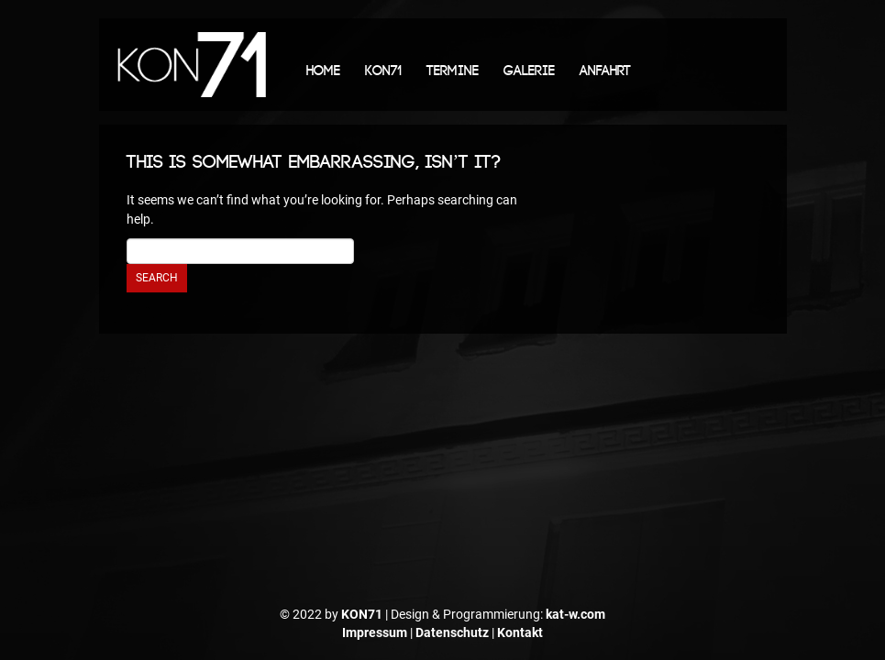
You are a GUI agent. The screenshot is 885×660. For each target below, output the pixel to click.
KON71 (383, 71)
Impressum (374, 632)
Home (323, 71)
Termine (452, 71)
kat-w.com (575, 614)
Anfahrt (605, 71)
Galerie (529, 71)
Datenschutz (452, 632)
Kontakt (520, 632)
